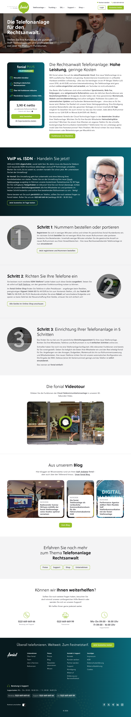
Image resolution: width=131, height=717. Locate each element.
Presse (49, 656)
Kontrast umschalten (16, 705)
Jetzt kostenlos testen (102, 645)
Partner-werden (104, 2)
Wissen (49, 669)
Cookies (90, 669)
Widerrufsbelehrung (94, 666)
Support (56, 567)
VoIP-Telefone (24, 284)
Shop (68, 567)
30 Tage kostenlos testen (25, 121)
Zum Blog (65, 525)
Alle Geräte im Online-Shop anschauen (26, 304)
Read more (35, 499)
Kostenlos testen (115, 7)
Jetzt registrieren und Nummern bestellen (57, 251)
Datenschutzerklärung (95, 663)
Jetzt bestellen (26, 117)
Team (29, 660)
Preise (45, 567)
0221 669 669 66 (118, 2)
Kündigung (71, 669)
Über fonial (31, 656)
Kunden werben (73, 660)
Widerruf (70, 673)
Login (102, 7)
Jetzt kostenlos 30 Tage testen (22, 203)
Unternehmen (82, 567)
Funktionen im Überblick (62, 136)
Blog (49, 660)
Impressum (91, 656)
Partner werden (73, 663)
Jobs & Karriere (32, 663)
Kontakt (70, 656)
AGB (88, 660)
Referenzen (31, 666)
